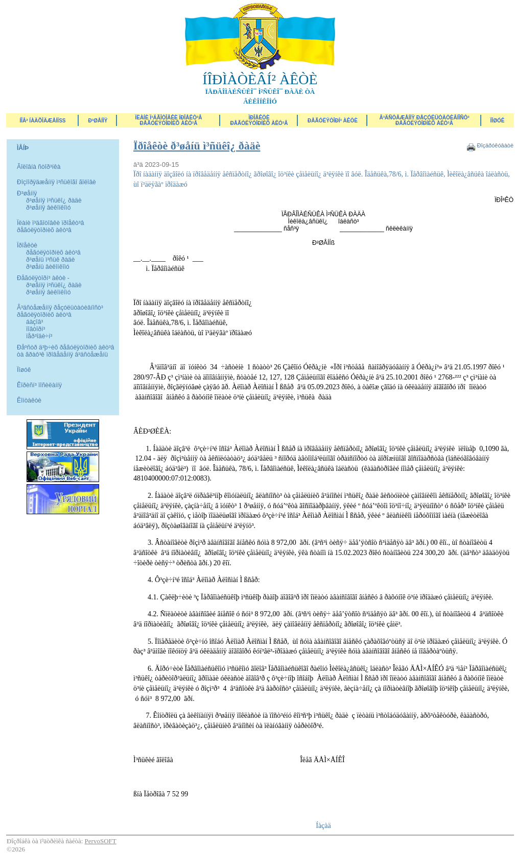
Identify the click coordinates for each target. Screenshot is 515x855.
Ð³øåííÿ (98, 120)
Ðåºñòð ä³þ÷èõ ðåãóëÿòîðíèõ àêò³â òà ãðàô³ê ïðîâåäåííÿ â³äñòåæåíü (65, 351)
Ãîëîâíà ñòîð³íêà (38, 166)
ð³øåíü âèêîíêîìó (47, 266)
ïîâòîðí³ (35, 329)
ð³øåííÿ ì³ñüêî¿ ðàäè (54, 200)
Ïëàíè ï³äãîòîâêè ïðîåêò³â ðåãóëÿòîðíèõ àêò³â (168, 120)
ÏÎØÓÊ (497, 120)
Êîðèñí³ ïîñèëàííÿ (39, 385)
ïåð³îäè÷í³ (39, 336)
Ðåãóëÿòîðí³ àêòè (333, 120)
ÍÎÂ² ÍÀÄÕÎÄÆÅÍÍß (42, 120)
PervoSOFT (100, 841)
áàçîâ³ (34, 321)
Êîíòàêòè (29, 400)
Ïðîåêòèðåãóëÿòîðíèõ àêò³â (259, 120)
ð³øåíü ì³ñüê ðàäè (50, 259)
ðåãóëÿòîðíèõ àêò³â (53, 252)
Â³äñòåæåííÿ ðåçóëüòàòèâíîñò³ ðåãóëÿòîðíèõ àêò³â (424, 120)
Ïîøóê (24, 369)
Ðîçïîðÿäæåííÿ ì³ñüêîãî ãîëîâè (56, 182)
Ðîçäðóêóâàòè (495, 145)
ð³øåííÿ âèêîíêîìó (48, 207)
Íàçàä (323, 825)
